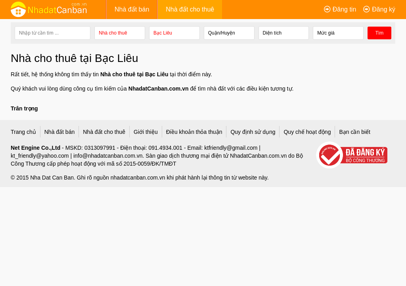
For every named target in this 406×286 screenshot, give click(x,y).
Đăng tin (344, 9)
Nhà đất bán (132, 9)
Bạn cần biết (354, 131)
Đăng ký (383, 9)
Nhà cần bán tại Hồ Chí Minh (318, 74)
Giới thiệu (146, 131)
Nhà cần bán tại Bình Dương (317, 98)
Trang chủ (23, 131)
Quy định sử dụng (252, 131)
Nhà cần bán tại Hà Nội (311, 86)
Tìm (379, 33)
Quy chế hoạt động (307, 131)
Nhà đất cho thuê (190, 9)
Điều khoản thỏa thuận (194, 131)
